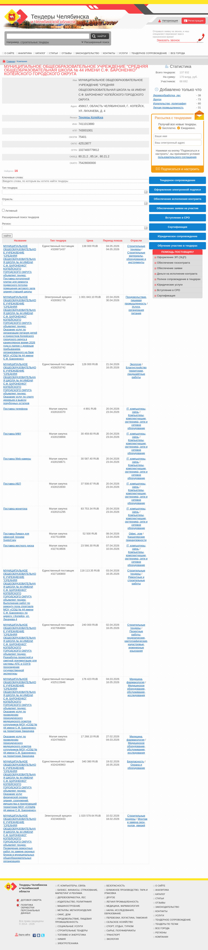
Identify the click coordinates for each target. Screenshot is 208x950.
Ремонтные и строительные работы (136, 580)
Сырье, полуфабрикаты (120, 930)
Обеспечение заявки (169, 268)
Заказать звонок (168, 40)
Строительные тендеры (136, 248)
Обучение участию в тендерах (177, 245)
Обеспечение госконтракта (173, 262)
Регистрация (193, 21)
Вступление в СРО (177, 217)
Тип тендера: (10, 187)
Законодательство (87, 53)
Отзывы (67, 53)
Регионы (161, 932)
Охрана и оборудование (136, 766)
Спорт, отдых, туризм (119, 926)
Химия (61, 939)
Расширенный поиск (95, 42)
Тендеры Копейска (90, 117)
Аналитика (25, 53)
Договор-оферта (31, 900)
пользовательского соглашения (177, 157)
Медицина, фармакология (135, 680)
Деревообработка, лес (167, 95)
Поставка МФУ (12, 433)
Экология (135, 364)
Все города (178, 53)
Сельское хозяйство (119, 922)
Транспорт (113, 935)
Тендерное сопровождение (149, 53)
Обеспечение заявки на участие (177, 208)
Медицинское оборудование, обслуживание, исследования (136, 690)
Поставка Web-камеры (17, 458)
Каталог (41, 53)
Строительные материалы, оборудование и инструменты (136, 257)
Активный (11, 210)
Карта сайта (24, 935)
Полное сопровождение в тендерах (178, 279)
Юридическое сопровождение (177, 236)
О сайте (9, 53)
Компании (161, 937)
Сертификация (166, 295)
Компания (22, 61)
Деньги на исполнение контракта (177, 273)
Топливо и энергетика (71, 935)
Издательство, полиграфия (169, 103)
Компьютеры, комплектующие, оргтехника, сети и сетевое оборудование (136, 422)
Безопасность (135, 761)
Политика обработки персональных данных (30, 909)
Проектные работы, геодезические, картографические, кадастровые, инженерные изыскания (136, 641)
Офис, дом (135, 533)
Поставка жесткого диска (18, 545)
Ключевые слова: (12, 177)
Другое (157, 99)
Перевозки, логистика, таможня (126, 917)
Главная (10, 61)
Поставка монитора (15, 508)
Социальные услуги (70, 926)
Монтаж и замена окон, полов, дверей (137, 822)
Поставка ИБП (12, 483)
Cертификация (177, 226)
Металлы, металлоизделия (74, 910)
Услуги (123, 53)
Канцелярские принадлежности (136, 538)
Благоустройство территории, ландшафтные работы (136, 372)
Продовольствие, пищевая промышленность (136, 300)
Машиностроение (68, 906)
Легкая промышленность (168, 107)
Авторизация (170, 21)
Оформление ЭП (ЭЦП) (171, 257)
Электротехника (67, 943)
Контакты (109, 53)
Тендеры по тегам (166, 924)
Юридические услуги (170, 284)
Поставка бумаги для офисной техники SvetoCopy (16, 537)
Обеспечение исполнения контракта (177, 198)
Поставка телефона (15, 408)
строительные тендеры (35, 42)
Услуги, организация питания (136, 310)
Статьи (53, 53)
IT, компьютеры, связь (136, 410)
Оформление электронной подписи (177, 189)
